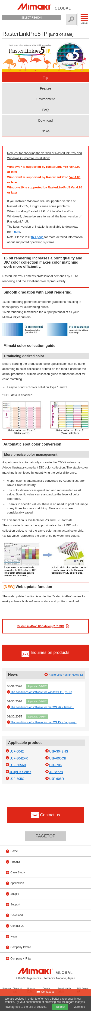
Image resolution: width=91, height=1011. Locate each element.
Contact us (45, 992)
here (17, 231)
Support (15, 904)
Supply (14, 893)
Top (45, 78)
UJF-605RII (17, 765)
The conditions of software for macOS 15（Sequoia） (43, 722)
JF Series (56, 772)
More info (79, 1006)
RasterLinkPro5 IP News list (66, 674)
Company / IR (19, 958)
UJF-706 (55, 765)
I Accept (59, 1006)
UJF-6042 (16, 751)
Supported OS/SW (37, 686)
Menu (84, 19)
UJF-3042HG (58, 751)
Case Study (17, 872)
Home (14, 851)
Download (45, 120)
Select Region (31, 17)
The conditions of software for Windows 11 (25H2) (41, 692)
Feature (45, 88)
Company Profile (20, 947)
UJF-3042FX (18, 758)
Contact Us (17, 925)
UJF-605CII (57, 758)
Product (15, 861)
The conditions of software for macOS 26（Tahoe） (42, 707)
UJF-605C (16, 779)
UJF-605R (56, 779)
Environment (45, 99)
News (45, 131)
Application (17, 883)
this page (37, 237)
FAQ (45, 110)
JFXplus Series (20, 772)
